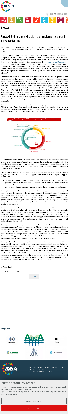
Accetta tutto (34, 408)
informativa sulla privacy (9, 394)
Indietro (34, 277)
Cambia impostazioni (34, 401)
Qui (2, 392)
